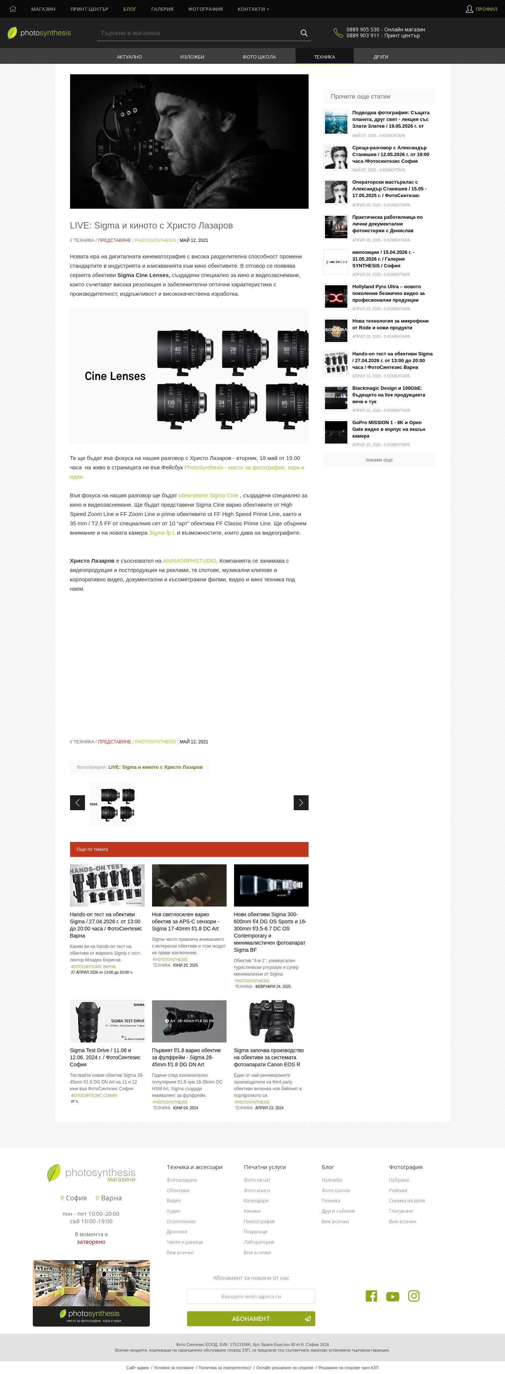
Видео (174, 1200)
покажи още (379, 460)
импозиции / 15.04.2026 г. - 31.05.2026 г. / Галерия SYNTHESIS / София (384, 258)
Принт (89, 9)
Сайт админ (137, 1367)
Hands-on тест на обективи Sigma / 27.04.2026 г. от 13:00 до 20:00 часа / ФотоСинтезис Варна (393, 360)
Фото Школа (259, 56)
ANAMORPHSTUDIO (189, 560)
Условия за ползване (174, 1367)
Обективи (178, 1190)
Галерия (162, 9)
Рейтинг (398, 1190)
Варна (108, 1197)
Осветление (181, 1221)
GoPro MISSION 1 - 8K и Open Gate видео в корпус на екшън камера (389, 429)
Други (380, 56)
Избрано (399, 1179)
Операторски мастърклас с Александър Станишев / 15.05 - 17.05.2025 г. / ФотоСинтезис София (390, 189)
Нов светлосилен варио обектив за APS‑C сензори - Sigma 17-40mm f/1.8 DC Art (186, 921)
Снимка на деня (407, 1200)
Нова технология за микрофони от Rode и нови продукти (391, 324)
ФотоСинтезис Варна (93, 967)
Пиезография (259, 1221)
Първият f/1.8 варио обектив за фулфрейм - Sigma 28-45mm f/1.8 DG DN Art (186, 1057)
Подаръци (255, 1231)
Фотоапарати (182, 1179)
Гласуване (401, 1210)
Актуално (129, 56)
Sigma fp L (162, 532)
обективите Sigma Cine (208, 495)
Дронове (177, 1231)
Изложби (192, 56)
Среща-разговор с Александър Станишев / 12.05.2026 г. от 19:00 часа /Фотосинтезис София (391, 154)
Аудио (173, 1210)
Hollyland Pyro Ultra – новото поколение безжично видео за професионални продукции (389, 293)
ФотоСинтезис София (94, 1096)
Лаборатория (259, 1241)
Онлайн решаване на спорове (285, 1367)
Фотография (205, 9)
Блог (129, 9)
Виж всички (180, 1252)
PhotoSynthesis (155, 240)
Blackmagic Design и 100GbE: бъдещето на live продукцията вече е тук (389, 394)
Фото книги (257, 1190)
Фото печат (257, 1179)
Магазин (43, 9)
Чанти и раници (185, 1241)
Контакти (251, 9)
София (73, 1197)
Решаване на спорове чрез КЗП (348, 1367)
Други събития (338, 1210)
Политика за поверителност (225, 1367)
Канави (252, 1210)
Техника (324, 56)
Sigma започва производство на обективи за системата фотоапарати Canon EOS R (269, 1057)
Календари (256, 1200)
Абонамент (271, 1319)
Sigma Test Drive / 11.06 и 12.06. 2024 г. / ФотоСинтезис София (105, 1057)
